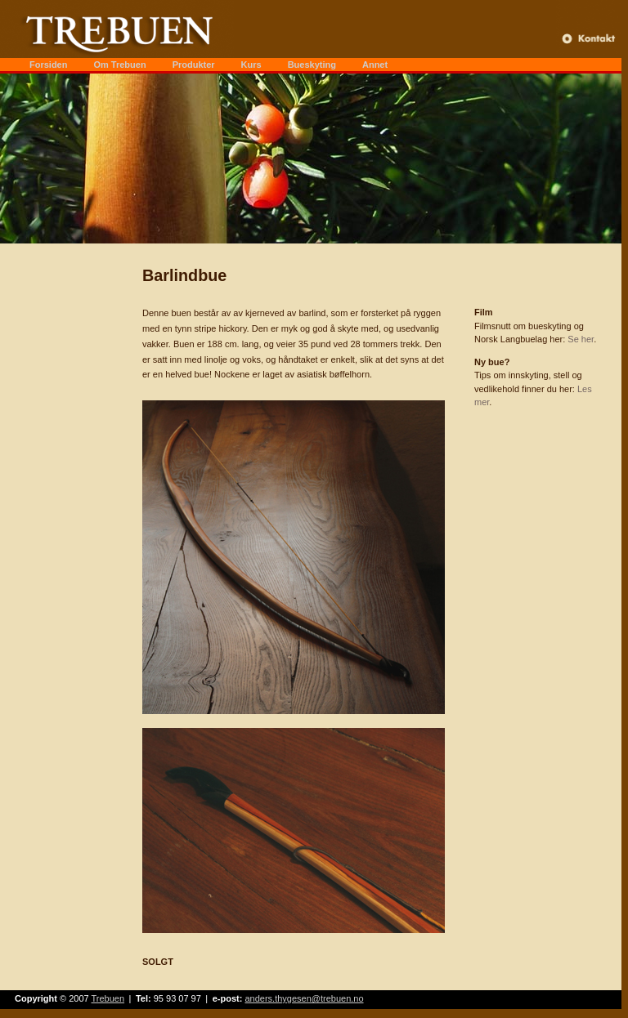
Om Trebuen (119, 64)
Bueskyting (312, 64)
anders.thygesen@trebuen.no (303, 998)
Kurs (251, 64)
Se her (580, 339)
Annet (375, 64)
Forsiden (48, 64)
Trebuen (108, 998)
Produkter (194, 64)
